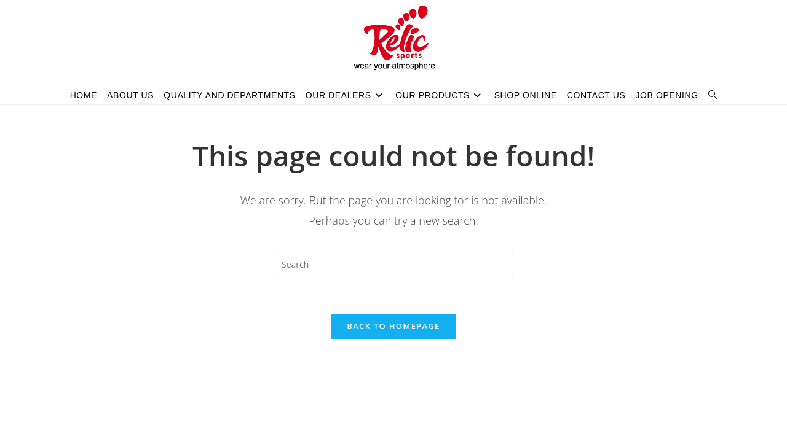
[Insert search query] (393, 264)
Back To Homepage (393, 326)
